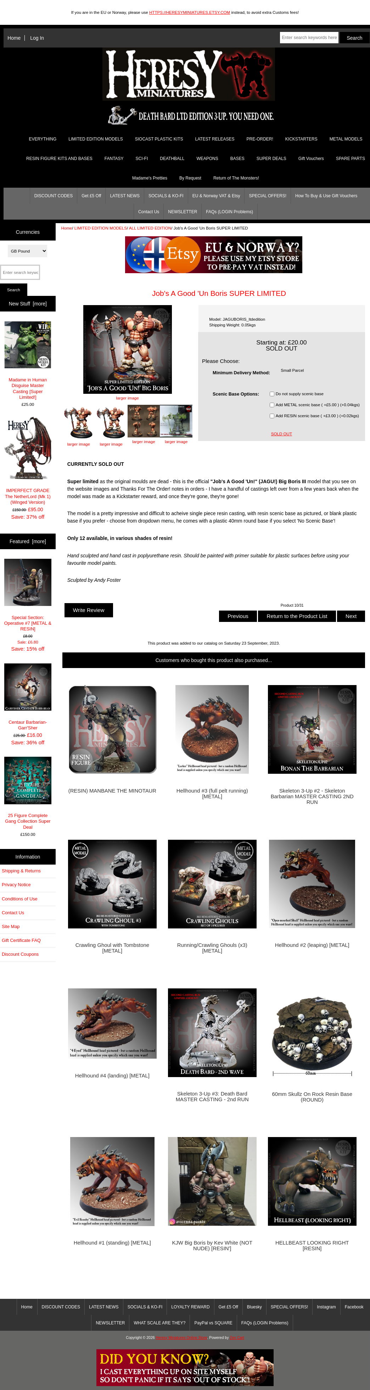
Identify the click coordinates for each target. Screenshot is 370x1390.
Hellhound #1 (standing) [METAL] (112, 1243)
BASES (237, 158)
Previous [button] (238, 616)
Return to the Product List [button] (297, 616)
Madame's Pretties (149, 178)
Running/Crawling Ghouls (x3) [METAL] (212, 948)
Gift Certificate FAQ (21, 940)
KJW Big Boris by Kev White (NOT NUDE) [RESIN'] (212, 1245)
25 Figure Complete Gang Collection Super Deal (28, 793)
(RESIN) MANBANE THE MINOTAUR (112, 791)
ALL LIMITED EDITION (150, 228)
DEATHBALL (172, 158)
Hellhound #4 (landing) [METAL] (112, 1076)
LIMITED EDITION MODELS (100, 228)
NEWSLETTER (182, 211)
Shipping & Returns (21, 870)
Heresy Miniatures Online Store (181, 1338)
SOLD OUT (281, 433)
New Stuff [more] (28, 304)
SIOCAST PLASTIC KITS (159, 139)
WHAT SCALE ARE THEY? (159, 1322)
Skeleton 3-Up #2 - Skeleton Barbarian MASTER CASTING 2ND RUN (312, 796)
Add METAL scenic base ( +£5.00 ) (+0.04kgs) (318, 405)
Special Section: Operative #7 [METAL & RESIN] (28, 595)
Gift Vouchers (311, 158)
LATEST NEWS (125, 195)
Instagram (326, 1306)
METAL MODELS (346, 139)
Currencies (28, 232)
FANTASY (114, 158)
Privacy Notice (16, 884)
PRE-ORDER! (259, 139)
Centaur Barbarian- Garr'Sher (28, 696)
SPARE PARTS (350, 158)
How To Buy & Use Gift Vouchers (326, 195)
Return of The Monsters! (236, 178)
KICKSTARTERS (301, 139)
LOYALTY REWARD (190, 1306)
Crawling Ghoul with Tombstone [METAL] (112, 948)
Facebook (354, 1306)
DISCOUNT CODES (53, 195)
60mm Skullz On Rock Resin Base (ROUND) (312, 1097)
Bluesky (254, 1306)
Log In (37, 38)
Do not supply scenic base (300, 394)
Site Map (10, 926)
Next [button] (351, 616)
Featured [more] (28, 541)
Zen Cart (237, 1338)
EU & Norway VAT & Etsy (216, 195)
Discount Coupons (20, 954)
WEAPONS (207, 158)
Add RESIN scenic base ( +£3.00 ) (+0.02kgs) (317, 416)
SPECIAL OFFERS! (267, 195)
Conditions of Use (20, 898)
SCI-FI (142, 158)
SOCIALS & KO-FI (166, 195)
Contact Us (148, 211)
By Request (190, 178)
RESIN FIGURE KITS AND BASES (59, 158)
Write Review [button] (89, 610)
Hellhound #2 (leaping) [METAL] (312, 945)
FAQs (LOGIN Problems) (229, 211)
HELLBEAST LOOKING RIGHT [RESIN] (312, 1245)
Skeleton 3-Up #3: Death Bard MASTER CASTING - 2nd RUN (212, 1096)
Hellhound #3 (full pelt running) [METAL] (212, 793)
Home (14, 38)
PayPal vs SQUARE (213, 1322)
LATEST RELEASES (215, 139)
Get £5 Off (91, 195)
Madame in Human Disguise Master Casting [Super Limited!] (28, 360)
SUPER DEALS (271, 158)
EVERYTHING (43, 139)
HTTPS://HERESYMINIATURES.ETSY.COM (189, 12)
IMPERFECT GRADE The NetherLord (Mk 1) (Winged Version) (28, 461)
